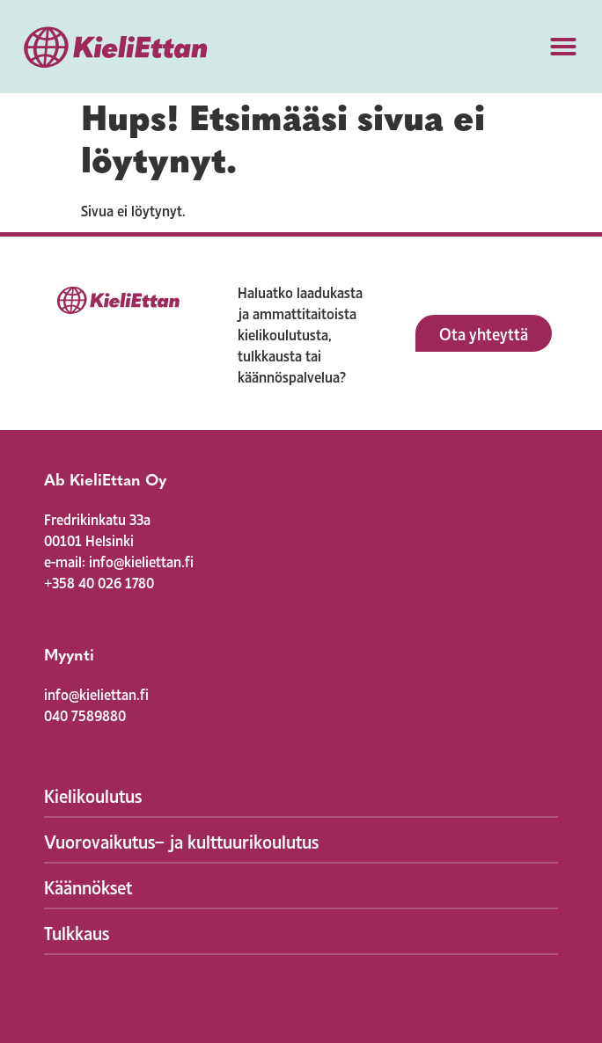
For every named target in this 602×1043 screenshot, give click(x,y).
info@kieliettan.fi (96, 693)
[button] (563, 47)
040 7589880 (85, 714)
